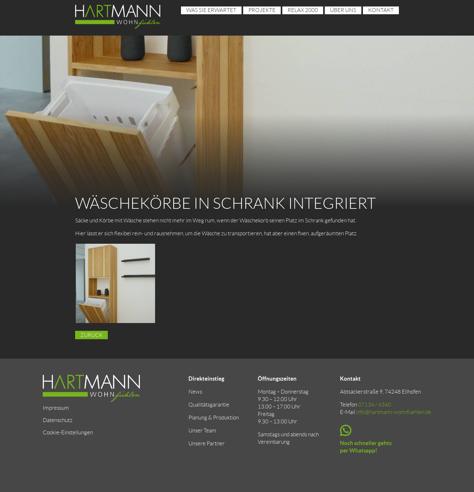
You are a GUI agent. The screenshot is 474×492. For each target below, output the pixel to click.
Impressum (56, 408)
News (195, 392)
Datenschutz (58, 420)
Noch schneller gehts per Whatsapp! (365, 446)
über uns (343, 10)
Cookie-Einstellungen (68, 432)
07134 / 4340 (374, 405)
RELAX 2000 (303, 10)
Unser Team (202, 430)
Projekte (262, 10)
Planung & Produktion (213, 417)
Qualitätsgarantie (208, 405)
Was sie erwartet (211, 10)
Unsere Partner (206, 443)
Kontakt (381, 10)
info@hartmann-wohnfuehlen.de (393, 412)
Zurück (91, 335)
